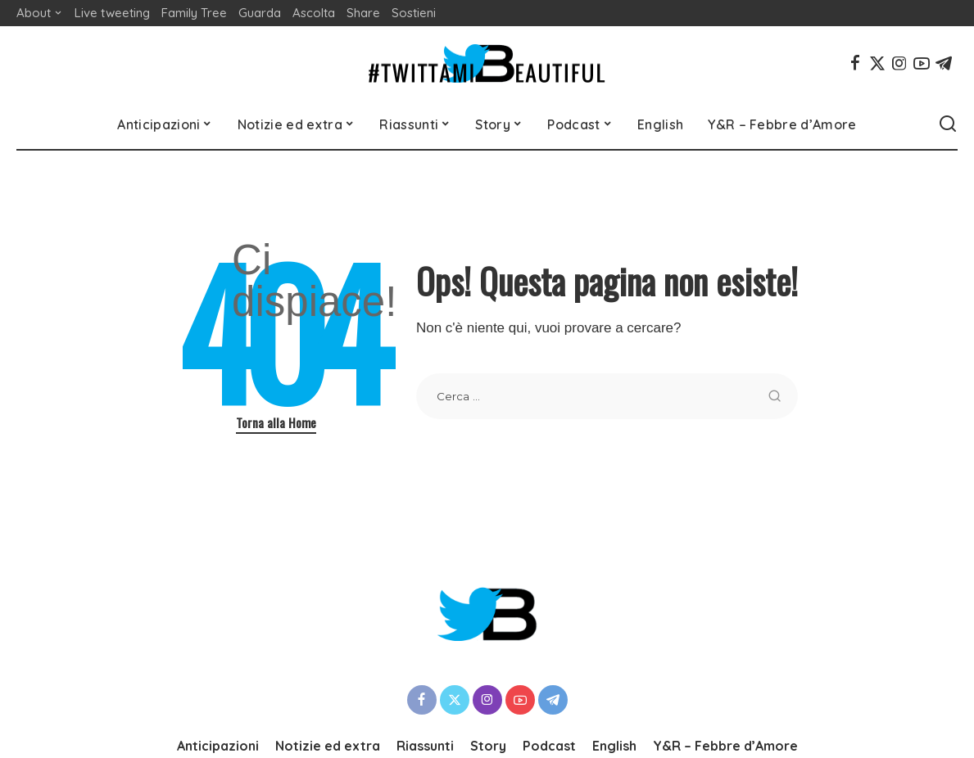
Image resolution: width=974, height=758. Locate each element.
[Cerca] (948, 124)
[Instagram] (899, 63)
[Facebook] (855, 63)
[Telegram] (943, 63)
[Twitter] (877, 63)
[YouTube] (921, 63)
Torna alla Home (276, 422)
